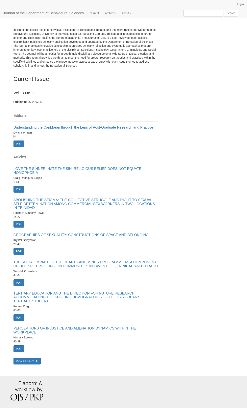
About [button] (127, 13)
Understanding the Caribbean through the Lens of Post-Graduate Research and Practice (83, 127)
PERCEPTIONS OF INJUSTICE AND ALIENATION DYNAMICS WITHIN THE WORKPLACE (74, 330)
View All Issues (27, 361)
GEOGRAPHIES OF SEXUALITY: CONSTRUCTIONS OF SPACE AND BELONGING (81, 235)
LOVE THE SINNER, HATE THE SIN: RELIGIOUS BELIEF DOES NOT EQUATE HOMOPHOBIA (77, 171)
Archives (110, 13)
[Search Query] (203, 13)
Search (231, 13)
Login (240, 4)
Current (94, 13)
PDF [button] (19, 143)
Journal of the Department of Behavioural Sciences (43, 13)
